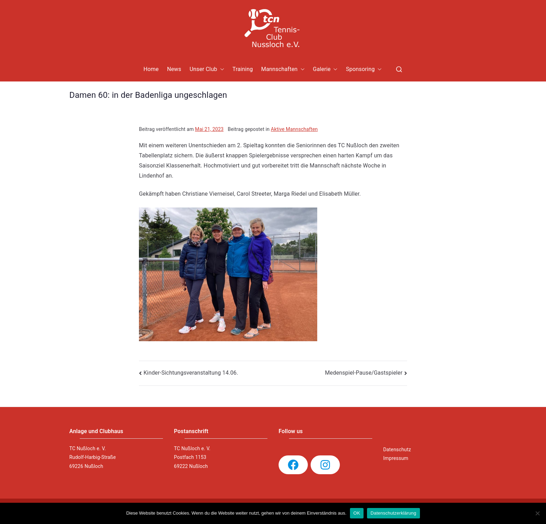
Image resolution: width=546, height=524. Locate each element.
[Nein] (537, 513)
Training (243, 69)
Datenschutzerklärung (393, 513)
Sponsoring (364, 69)
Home (151, 69)
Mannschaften (283, 69)
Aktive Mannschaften (294, 129)
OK (356, 513)
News (174, 69)
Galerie (325, 69)
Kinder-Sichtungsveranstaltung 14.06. (190, 372)
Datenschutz (397, 449)
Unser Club (206, 69)
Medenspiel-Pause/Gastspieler (364, 372)
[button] (220, 69)
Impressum (395, 458)
